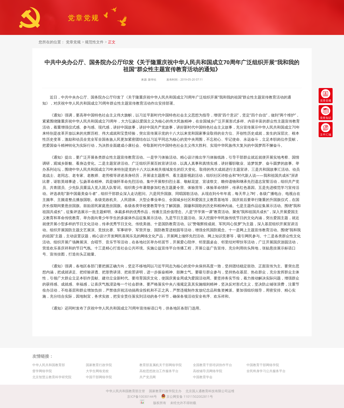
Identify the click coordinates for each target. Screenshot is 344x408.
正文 (111, 42)
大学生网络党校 (97, 371)
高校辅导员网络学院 (207, 371)
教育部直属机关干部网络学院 (160, 365)
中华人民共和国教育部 (48, 365)
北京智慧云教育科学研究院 (51, 377)
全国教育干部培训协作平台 (212, 365)
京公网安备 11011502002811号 (187, 396)
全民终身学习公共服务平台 (266, 371)
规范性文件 (94, 42)
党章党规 (73, 42)
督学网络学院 (42, 371)
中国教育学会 (202, 377)
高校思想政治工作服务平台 (159, 371)
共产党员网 (147, 377)
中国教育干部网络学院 (262, 365)
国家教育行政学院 (99, 365)
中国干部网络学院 (99, 377)
